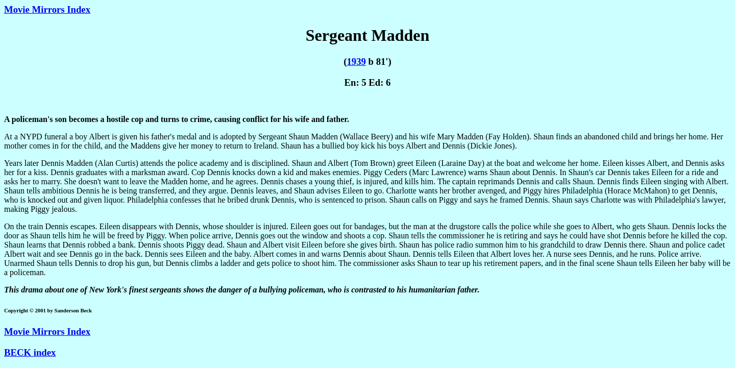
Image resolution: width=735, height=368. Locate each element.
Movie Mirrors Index (47, 9)
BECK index (30, 352)
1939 (356, 61)
